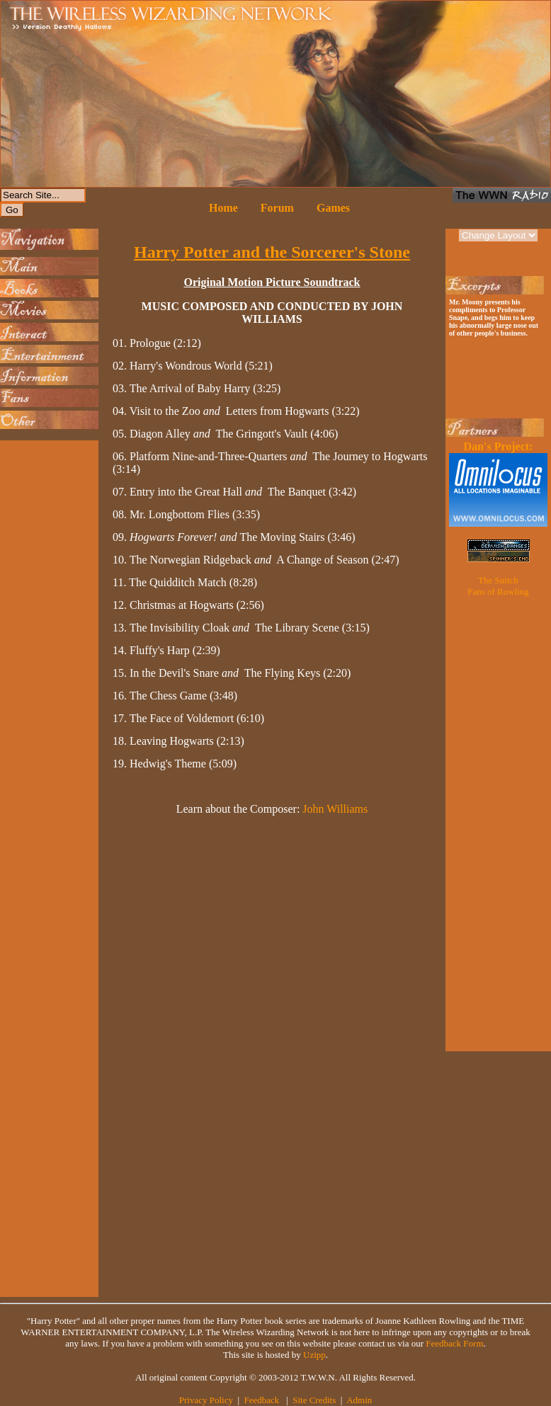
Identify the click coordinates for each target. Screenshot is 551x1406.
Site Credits (314, 1400)
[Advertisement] (46, 656)
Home (223, 208)
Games (333, 208)
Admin (359, 1400)
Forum (277, 208)
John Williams (335, 809)
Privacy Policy (206, 1400)
